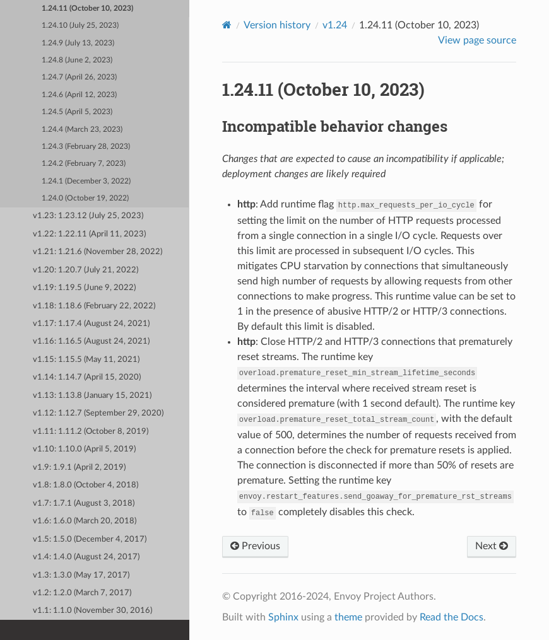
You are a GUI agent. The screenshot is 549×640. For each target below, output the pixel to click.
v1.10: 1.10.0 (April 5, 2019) (84, 449)
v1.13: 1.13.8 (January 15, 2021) (92, 396)
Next (491, 546)
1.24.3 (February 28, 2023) (86, 146)
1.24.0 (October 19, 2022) (85, 198)
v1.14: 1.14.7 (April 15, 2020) (87, 377)
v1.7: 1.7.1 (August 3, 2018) (83, 503)
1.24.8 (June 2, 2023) (77, 60)
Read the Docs (451, 617)
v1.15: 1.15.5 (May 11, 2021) (86, 360)
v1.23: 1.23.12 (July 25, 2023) (88, 216)
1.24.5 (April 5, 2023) (77, 111)
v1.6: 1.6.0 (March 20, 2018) (84, 521)
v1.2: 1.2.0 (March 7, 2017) (82, 593)
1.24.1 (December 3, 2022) (86, 181)
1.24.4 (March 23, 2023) (82, 129)
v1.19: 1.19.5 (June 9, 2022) (84, 288)
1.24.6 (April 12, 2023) (79, 94)
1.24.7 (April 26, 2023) (79, 77)
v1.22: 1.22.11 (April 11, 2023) (89, 234)
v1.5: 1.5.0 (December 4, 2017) (89, 539)
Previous (255, 546)
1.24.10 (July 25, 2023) (80, 25)
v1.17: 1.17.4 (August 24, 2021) (91, 324)
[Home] (227, 25)
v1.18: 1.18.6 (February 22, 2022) (94, 306)
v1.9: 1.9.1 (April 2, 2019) (79, 467)
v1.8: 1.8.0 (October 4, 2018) (85, 485)
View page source (477, 40)
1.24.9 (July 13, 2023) (78, 43)
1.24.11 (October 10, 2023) (87, 8)
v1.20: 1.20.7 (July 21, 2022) (85, 270)
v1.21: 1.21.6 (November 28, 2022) (97, 252)
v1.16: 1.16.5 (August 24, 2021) (91, 341)
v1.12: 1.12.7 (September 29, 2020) (98, 413)
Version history (277, 25)
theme (348, 617)
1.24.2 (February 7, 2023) (84, 163)
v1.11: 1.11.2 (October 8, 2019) (90, 432)
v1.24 (334, 25)
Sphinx (283, 617)
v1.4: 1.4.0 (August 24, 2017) (86, 557)
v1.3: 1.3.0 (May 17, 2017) (81, 575)
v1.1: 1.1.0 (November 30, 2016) (92, 611)
